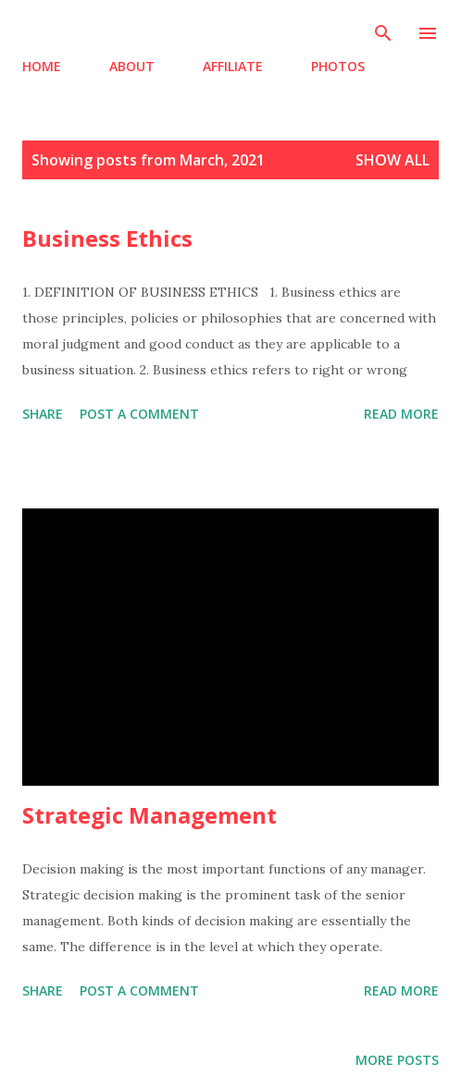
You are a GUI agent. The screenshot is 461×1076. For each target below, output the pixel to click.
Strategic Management (149, 815)
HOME (41, 66)
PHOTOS (338, 66)
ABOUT (132, 66)
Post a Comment (139, 413)
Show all (392, 160)
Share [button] (42, 413)
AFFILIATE (233, 66)
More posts (397, 1060)
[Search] (383, 33)
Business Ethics (107, 238)
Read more (401, 413)
